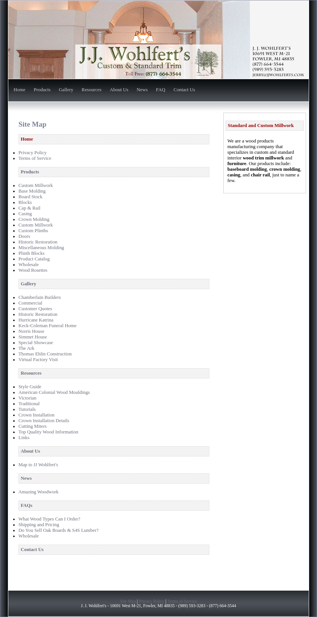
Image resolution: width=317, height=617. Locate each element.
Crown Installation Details (43, 420)
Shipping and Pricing (38, 524)
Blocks (25, 202)
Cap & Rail (29, 208)
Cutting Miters (32, 426)
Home (19, 90)
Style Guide (29, 386)
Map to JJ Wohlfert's (38, 464)
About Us (119, 90)
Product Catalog (34, 259)
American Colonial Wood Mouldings (54, 392)
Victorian (27, 398)
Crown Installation (36, 415)
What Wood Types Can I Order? (49, 519)
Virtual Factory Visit (38, 359)
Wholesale (28, 264)
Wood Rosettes (32, 270)
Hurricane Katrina (35, 320)
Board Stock (30, 196)
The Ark (26, 348)
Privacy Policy (32, 152)
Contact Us (184, 90)
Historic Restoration (37, 242)
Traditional (29, 403)
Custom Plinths (33, 230)
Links (23, 437)
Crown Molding (33, 219)
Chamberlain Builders (39, 297)
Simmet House (32, 337)
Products (42, 90)
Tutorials (27, 409)
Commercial (30, 303)
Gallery (66, 90)
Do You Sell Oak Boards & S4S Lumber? (58, 530)
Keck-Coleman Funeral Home (47, 325)
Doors (24, 236)
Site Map (128, 601)
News (142, 90)
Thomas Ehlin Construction (45, 354)
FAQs (26, 505)
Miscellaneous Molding (41, 247)
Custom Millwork (35, 185)
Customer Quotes (35, 308)
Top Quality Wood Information (48, 432)
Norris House (31, 331)
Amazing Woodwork (38, 492)
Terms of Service (34, 158)
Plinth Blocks (31, 253)
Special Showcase (35, 342)
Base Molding (32, 191)
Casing (25, 213)
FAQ (160, 90)
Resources (92, 90)
